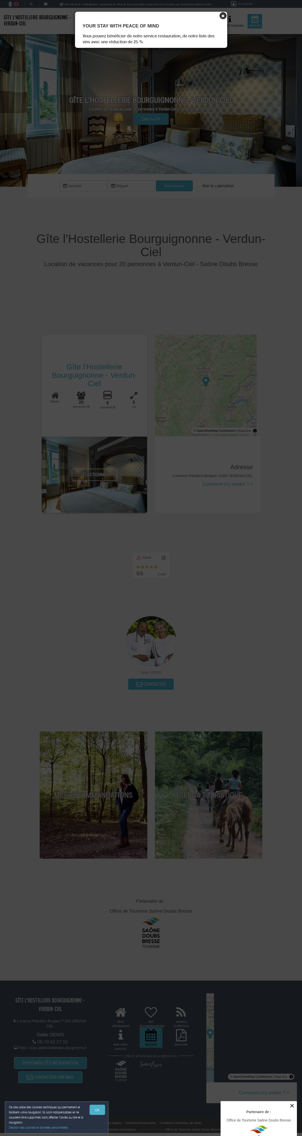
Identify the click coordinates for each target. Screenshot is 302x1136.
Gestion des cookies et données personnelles (38, 1127)
